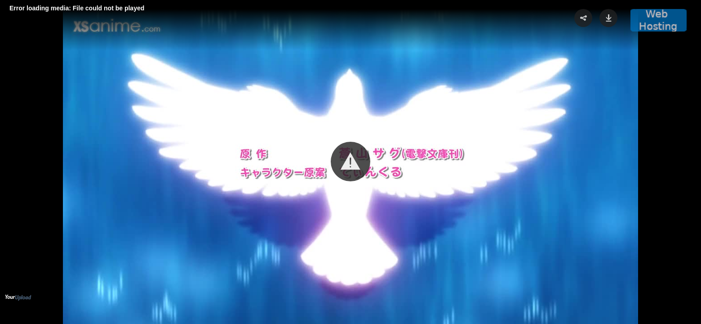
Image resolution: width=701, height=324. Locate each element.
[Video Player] (350, 162)
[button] (350, 161)
